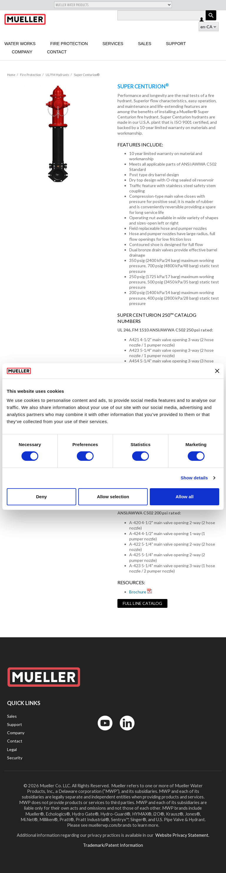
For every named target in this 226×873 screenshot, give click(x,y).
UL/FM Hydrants (57, 75)
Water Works (20, 43)
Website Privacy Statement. (181, 835)
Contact (57, 51)
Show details (194, 477)
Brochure (137, 591)
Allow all (185, 496)
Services (112, 43)
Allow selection (113, 496)
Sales (144, 43)
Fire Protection (69, 43)
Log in (202, 19)
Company (22, 51)
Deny (41, 496)
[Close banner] (217, 371)
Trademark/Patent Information (113, 845)
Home (11, 75)
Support (176, 43)
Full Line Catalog (142, 603)
